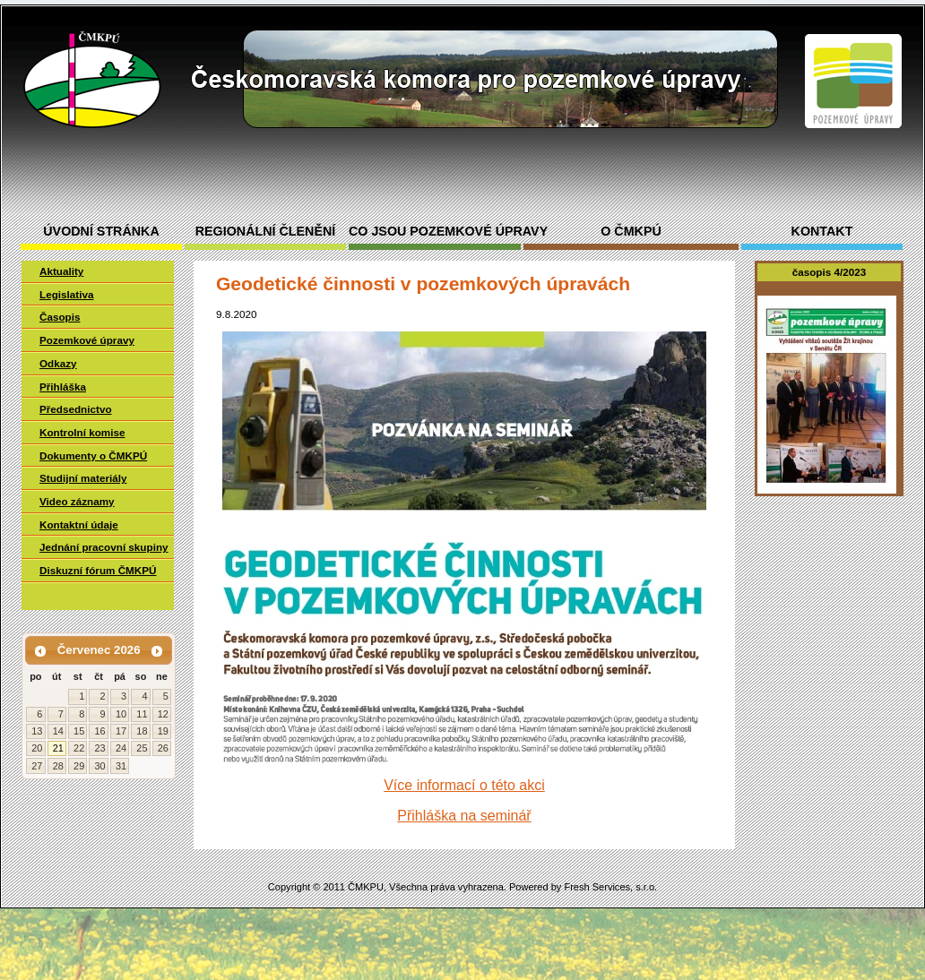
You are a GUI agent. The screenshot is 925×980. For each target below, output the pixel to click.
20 (36, 748)
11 (141, 714)
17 (121, 731)
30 (99, 766)
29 (78, 766)
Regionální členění (265, 231)
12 (163, 714)
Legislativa (66, 294)
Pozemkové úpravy (86, 340)
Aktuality (61, 271)
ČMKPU (366, 886)
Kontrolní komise (82, 432)
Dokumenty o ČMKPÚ (93, 455)
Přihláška (62, 386)
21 (58, 748)
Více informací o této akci (464, 785)
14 (58, 731)
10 (121, 714)
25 (141, 748)
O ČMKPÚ (631, 231)
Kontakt (822, 231)
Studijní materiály (82, 478)
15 (78, 731)
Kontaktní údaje (78, 524)
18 (141, 731)
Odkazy (58, 363)
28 (58, 766)
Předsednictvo (75, 409)
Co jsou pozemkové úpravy (435, 231)
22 (78, 748)
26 (163, 748)
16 (99, 731)
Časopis (59, 316)
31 (121, 766)
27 (36, 766)
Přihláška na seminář (464, 815)
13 (36, 731)
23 (99, 748)
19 (163, 731)
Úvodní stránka (101, 231)
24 (121, 748)
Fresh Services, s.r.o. (610, 886)
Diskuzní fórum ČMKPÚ (98, 570)
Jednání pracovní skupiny (104, 547)
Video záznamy (77, 501)
